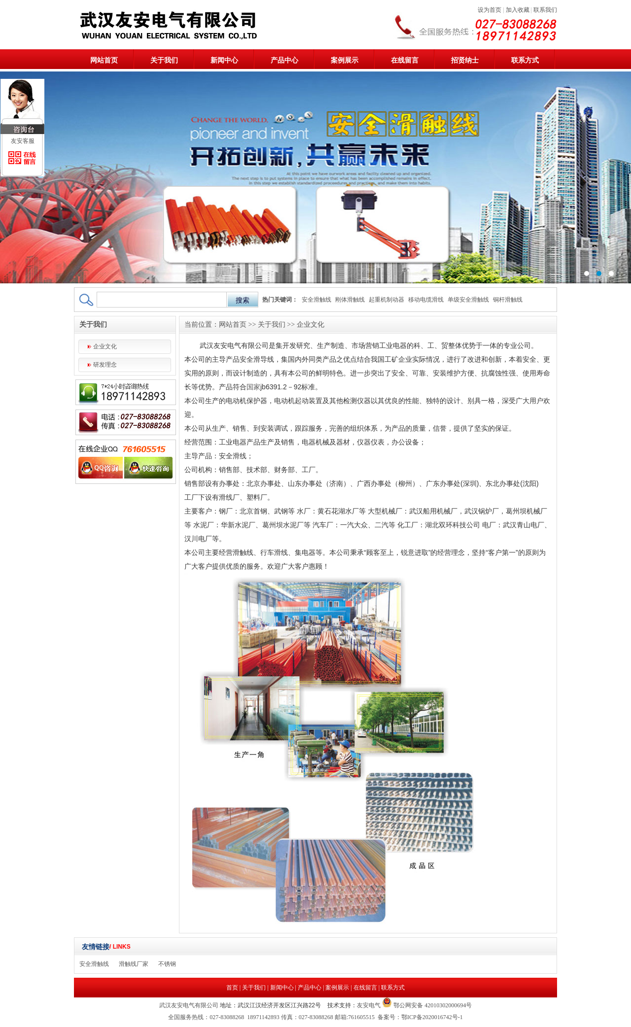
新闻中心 (224, 60)
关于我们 (164, 60)
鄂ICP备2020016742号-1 (432, 1017)
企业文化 (105, 346)
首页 (232, 987)
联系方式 (525, 60)
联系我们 (545, 9)
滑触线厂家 (133, 963)
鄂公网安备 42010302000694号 (432, 1005)
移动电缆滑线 (426, 299)
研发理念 (105, 364)
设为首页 (489, 9)
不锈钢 (167, 963)
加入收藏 (517, 9)
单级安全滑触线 (468, 299)
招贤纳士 (465, 60)
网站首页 (104, 60)
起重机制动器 (386, 299)
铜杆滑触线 (508, 299)
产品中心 (284, 60)
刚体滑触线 (350, 299)
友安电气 (369, 1005)
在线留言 (405, 60)
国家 (253, 387)
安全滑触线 (316, 299)
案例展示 (344, 60)
